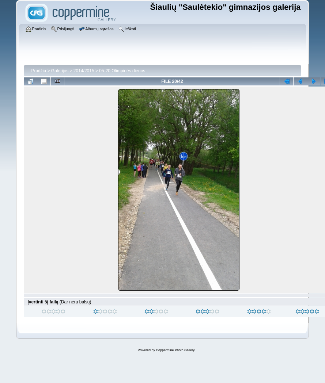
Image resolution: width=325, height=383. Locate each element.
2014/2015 (83, 70)
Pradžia (38, 70)
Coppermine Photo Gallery (175, 350)
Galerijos (59, 70)
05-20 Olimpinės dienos (122, 70)
